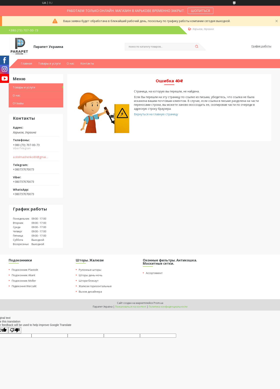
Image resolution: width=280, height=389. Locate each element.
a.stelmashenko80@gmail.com (30, 157)
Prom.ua (158, 303)
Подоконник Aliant (23, 275)
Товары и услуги (49, 63)
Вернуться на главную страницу (156, 114)
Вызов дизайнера (90, 291)
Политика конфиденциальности (168, 306)
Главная (26, 63)
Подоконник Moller (24, 280)
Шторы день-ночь (90, 275)
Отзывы (18, 103)
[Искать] (197, 46)
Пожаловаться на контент (130, 306)
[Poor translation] (14, 330)
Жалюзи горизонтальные (95, 286)
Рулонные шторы (90, 270)
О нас (70, 63)
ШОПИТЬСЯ (200, 10)
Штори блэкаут (89, 280)
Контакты (87, 63)
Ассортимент (154, 273)
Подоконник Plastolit (25, 270)
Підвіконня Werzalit (24, 286)
